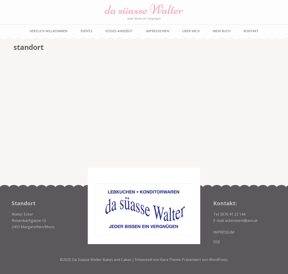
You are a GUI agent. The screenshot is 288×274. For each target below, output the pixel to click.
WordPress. (218, 259)
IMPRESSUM (223, 232)
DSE (216, 241)
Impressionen (157, 31)
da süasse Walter (144, 9)
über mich (191, 31)
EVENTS (86, 31)
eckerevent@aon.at (241, 220)
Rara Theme (171, 259)
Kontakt (251, 31)
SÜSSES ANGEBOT (119, 31)
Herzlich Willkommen (48, 31)
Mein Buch (221, 31)
